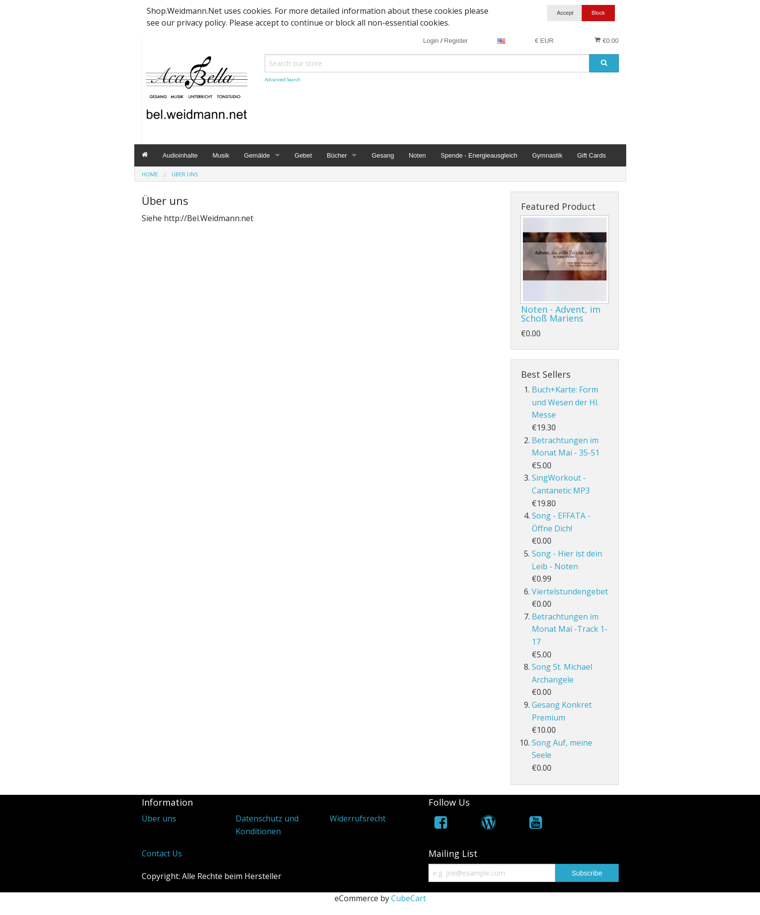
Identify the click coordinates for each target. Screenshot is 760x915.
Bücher (337, 155)
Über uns (159, 818)
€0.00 (606, 40)
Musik (221, 155)
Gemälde (257, 155)
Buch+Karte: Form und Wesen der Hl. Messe (565, 402)
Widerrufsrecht (358, 818)
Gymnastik (547, 155)
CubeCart (408, 898)
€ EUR (544, 40)
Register (456, 40)
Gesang (382, 155)
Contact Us (162, 853)
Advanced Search (283, 79)
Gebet (303, 155)
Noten (417, 155)
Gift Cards (591, 155)
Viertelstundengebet (570, 591)
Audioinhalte (180, 155)
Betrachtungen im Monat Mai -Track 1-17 (570, 629)
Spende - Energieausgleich (479, 155)
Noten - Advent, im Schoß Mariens (561, 313)
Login (431, 40)
